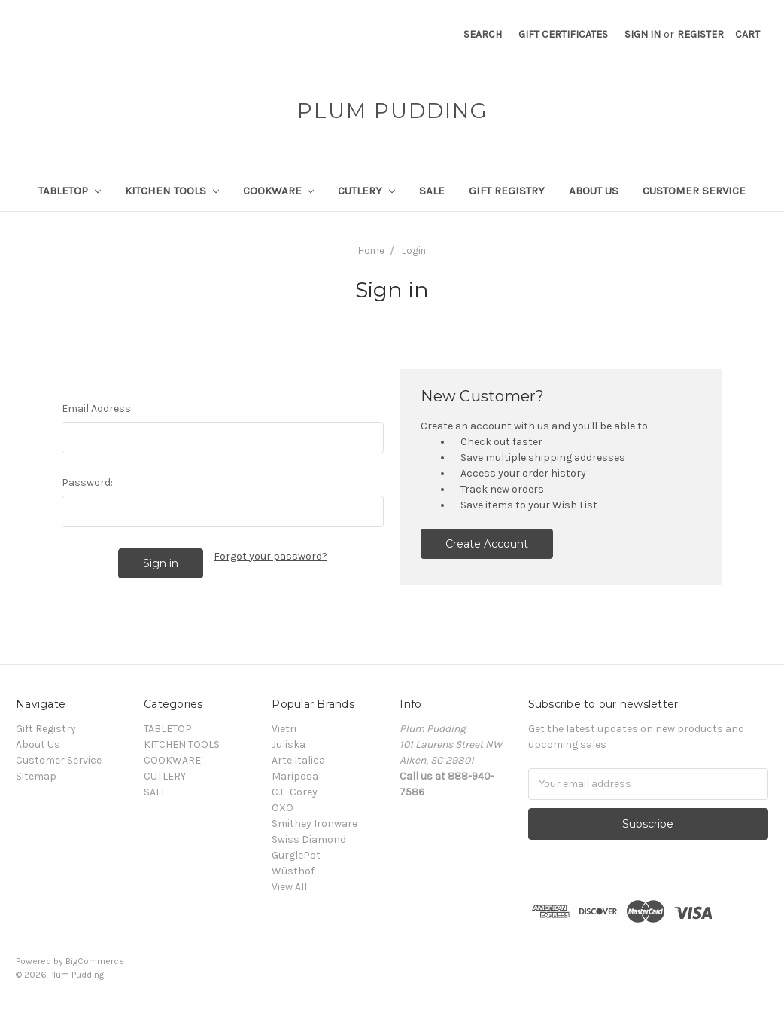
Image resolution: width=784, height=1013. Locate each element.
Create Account (486, 544)
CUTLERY (366, 190)
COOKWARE (279, 190)
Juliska (288, 744)
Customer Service (694, 190)
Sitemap (36, 776)
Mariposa (295, 776)
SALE (432, 190)
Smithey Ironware (314, 823)
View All (289, 886)
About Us (593, 190)
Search (482, 34)
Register (700, 34)
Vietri (284, 728)
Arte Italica (298, 760)
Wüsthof (293, 871)
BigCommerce (94, 961)
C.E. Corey (295, 792)
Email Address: (97, 408)
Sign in (642, 34)
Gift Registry (507, 190)
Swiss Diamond (309, 839)
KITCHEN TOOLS (172, 190)
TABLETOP (69, 190)
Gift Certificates (563, 34)
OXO (282, 807)
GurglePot (296, 855)
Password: (87, 482)
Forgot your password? (270, 556)
